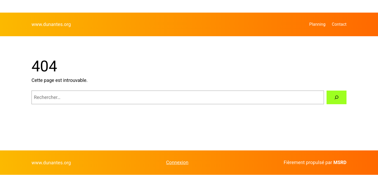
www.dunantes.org (51, 24)
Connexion (177, 162)
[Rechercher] (336, 97)
